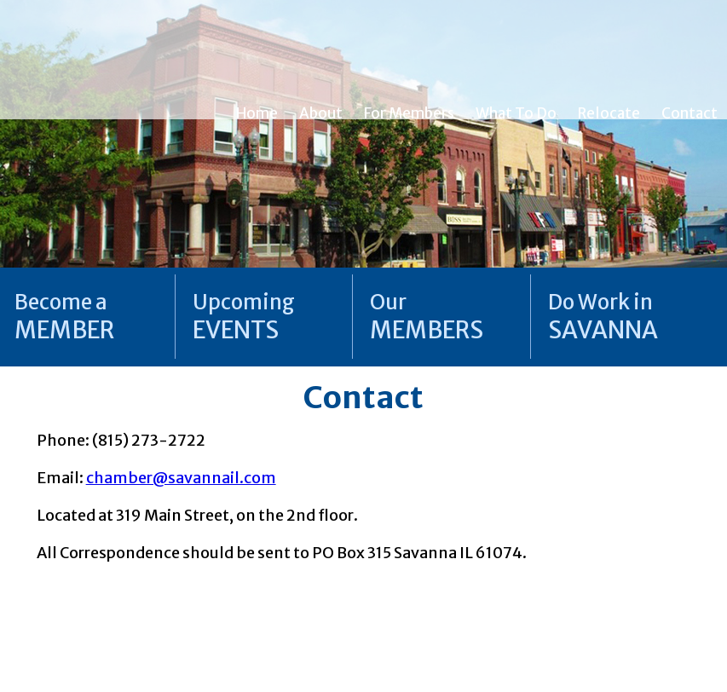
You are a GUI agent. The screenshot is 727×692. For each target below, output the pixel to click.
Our (426, 316)
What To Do (516, 113)
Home (257, 113)
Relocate (609, 113)
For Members (409, 113)
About (321, 113)
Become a (64, 316)
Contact (689, 113)
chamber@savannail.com (181, 477)
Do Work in (603, 316)
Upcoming (244, 316)
